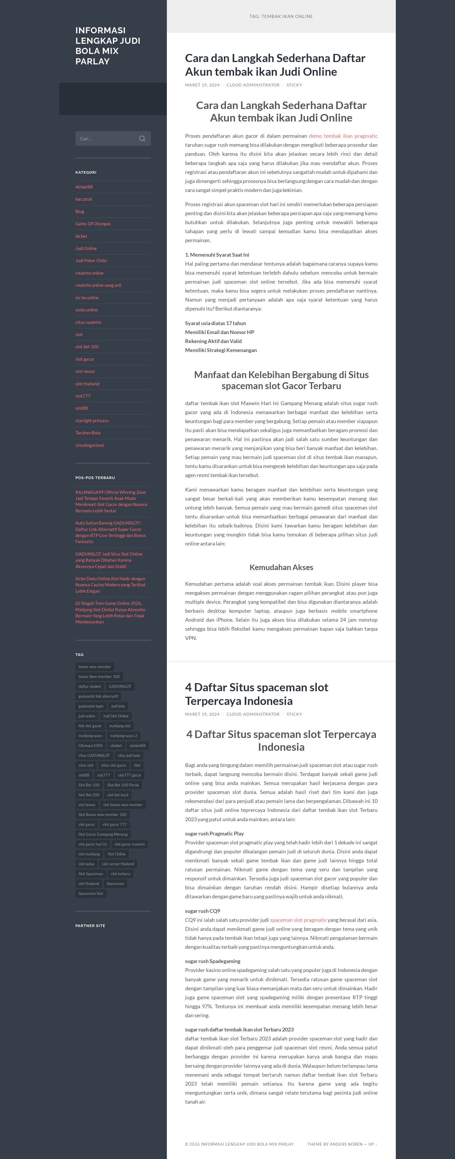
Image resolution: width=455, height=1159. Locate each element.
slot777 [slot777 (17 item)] (103, 775)
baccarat (83, 199)
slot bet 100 (87, 346)
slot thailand (87, 383)
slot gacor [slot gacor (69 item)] (87, 824)
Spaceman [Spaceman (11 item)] (115, 883)
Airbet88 (84, 186)
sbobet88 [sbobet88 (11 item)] (138, 745)
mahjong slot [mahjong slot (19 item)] (120, 725)
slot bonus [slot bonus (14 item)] (87, 804)
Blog (79, 211)
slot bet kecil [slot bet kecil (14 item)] (117, 794)
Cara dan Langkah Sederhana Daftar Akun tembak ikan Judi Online (275, 64)
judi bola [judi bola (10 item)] (118, 706)
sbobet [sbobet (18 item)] (116, 745)
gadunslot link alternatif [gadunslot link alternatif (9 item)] (98, 696)
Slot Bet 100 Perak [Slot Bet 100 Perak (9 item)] (123, 785)
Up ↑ (373, 1144)
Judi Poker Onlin (91, 260)
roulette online (89, 272)
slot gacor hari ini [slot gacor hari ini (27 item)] (93, 844)
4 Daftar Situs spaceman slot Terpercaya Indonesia (256, 693)
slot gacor (84, 359)
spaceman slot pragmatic (298, 920)
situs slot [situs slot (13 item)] (86, 765)
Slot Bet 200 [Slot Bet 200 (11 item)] (89, 794)
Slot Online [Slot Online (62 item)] (117, 854)
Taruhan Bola (87, 432)
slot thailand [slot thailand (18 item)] (89, 883)
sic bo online (87, 297)
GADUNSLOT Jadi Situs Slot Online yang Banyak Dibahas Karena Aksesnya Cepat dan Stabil (108, 560)
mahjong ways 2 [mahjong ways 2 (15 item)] (123, 735)
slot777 (83, 395)
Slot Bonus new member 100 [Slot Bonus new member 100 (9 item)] (103, 814)
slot (79, 334)
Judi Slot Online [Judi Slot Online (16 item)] (116, 716)
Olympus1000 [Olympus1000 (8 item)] (91, 745)
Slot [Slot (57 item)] (137, 765)
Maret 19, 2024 (202, 85)
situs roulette (88, 322)
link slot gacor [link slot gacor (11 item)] (90, 725)
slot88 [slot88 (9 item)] (84, 775)
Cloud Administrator (253, 85)
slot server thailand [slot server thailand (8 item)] (118, 863)
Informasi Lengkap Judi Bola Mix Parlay (108, 45)
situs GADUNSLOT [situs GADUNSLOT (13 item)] (94, 755)
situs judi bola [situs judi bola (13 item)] (129, 755)
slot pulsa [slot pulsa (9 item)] (86, 863)
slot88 (81, 408)
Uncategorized (89, 445)
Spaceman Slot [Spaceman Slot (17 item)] (91, 893)
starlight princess (92, 420)
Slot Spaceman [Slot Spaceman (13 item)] (91, 873)
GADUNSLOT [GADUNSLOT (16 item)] (120, 686)
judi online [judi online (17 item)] (87, 716)
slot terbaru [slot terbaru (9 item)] (120, 873)
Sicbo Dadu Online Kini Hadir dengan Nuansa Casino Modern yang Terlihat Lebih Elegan (110, 585)
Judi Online (86, 248)
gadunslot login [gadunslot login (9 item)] (91, 706)
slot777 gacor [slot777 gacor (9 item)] (129, 775)
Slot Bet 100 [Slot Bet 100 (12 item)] (89, 785)
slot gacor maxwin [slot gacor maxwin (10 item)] (130, 844)
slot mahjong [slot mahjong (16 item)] (89, 854)
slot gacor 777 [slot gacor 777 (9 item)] (115, 824)
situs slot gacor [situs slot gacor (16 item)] (113, 765)
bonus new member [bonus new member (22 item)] (95, 666)
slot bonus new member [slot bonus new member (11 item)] (123, 804)
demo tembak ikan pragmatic (343, 136)
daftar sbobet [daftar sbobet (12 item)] (90, 686)
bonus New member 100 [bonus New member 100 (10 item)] (99, 676)
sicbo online (86, 309)
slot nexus (85, 371)
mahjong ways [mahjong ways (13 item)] (90, 735)
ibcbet (81, 236)
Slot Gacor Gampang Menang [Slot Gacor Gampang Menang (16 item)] (103, 834)
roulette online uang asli (98, 285)
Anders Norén (346, 1144)
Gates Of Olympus (93, 223)
